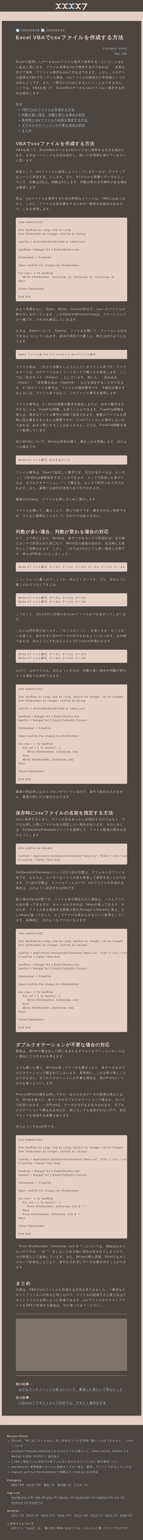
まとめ (27, 130)
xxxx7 (30, 1528)
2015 (44, 1515)
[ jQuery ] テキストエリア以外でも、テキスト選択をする (62, 1402)
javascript (82, 1497)
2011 (108, 1515)
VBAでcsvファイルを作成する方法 (48, 109)
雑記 (47, 1484)
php (49, 1497)
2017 (15, 1515)
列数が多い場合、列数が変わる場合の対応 (53, 114)
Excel (34, 1502)
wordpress (19, 1497)
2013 (77, 1515)
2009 (123, 1515)
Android (17, 1502)
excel (123, 48)
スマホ (78, 1484)
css (116, 1497)
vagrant (102, 1497)
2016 (29, 1515)
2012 (94, 1515)
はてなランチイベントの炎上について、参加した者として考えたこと (71, 1389)
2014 (61, 1515)
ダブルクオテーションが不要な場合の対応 (53, 125)
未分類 (61, 1484)
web (14, 1484)
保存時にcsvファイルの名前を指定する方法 (55, 120)
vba (124, 53)
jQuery (64, 1497)
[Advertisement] (71, 1345)
